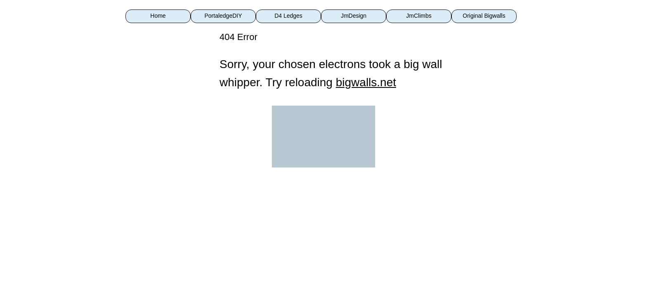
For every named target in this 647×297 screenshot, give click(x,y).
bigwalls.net (366, 82)
